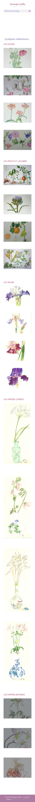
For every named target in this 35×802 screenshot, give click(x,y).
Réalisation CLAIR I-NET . (21, 799)
